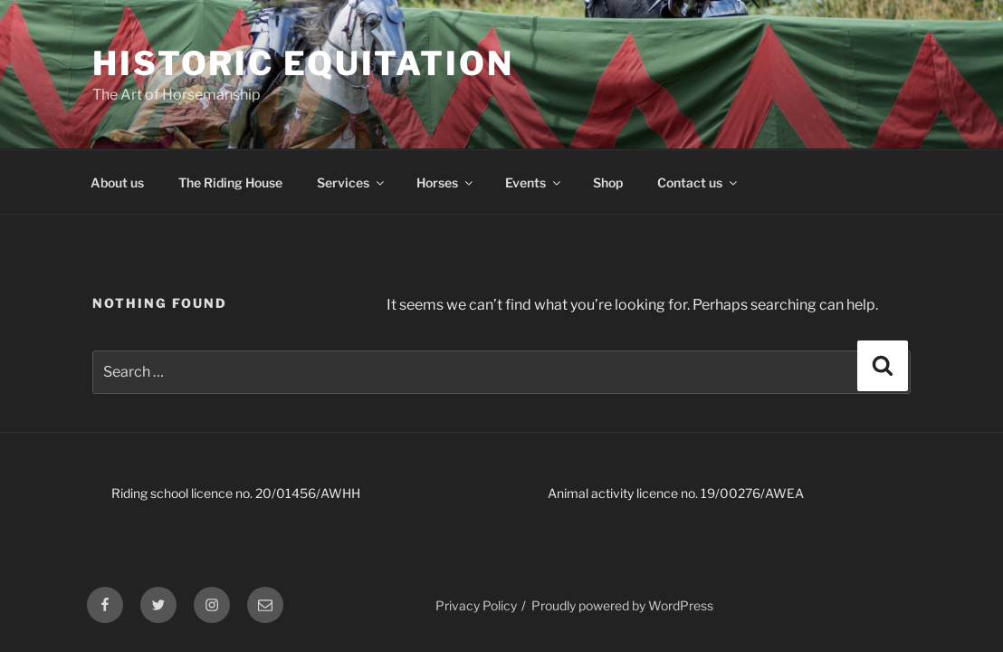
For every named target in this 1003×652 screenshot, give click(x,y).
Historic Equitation (303, 63)
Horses (445, 182)
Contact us (698, 182)
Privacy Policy (476, 605)
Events (534, 182)
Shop (608, 182)
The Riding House (230, 182)
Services (352, 182)
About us (117, 182)
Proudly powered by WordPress (622, 605)
